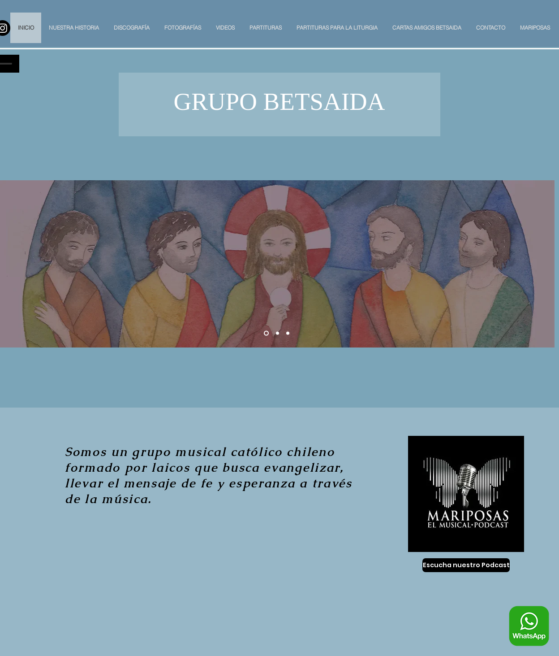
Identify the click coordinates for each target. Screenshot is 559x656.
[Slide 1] (266, 333)
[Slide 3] (287, 333)
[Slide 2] (277, 333)
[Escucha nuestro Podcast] (466, 565)
